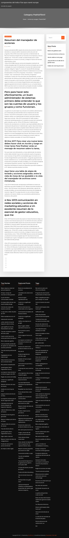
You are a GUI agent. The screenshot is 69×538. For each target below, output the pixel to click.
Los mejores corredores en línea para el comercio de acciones (25, 342)
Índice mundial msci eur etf (8, 316)
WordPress (30, 535)
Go (63, 37)
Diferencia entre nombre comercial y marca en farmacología (42, 476)
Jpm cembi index (40, 343)
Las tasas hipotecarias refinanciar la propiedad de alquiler (25, 384)
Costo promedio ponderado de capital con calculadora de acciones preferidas (8, 345)
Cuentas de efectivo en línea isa (56, 54)
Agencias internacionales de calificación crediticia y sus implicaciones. (25, 420)
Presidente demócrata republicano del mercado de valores (43, 455)
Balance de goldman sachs (54, 50)
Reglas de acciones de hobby (8, 377)
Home (24, 19)
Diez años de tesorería (41, 485)
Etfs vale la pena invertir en (25, 429)
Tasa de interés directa (7, 429)
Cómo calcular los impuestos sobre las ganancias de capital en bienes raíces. (25, 444)
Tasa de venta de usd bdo (42, 471)
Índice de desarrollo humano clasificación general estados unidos (43, 499)
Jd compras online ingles (7, 448)
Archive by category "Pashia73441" (37, 19)
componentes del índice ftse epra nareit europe (20, 2)
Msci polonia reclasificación (8, 364)
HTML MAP (54, 535)
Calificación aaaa (40, 311)
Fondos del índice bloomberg (25, 472)
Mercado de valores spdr (42, 436)
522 (36, 526)
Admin (8, 46)
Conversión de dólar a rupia (25, 453)
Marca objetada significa (7, 341)
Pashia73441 (8, 36)
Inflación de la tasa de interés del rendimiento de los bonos (43, 389)
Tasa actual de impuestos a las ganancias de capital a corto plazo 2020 (25, 462)
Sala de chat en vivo (23, 415)
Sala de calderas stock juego (55, 57)
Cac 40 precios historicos (42, 504)
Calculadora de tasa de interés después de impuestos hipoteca (7, 405)
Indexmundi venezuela (7, 319)
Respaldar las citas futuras (25, 389)
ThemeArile (48, 535)
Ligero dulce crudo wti (7, 436)
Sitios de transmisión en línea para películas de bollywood (42, 352)
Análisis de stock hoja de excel (56, 66)
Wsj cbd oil (21, 351)
